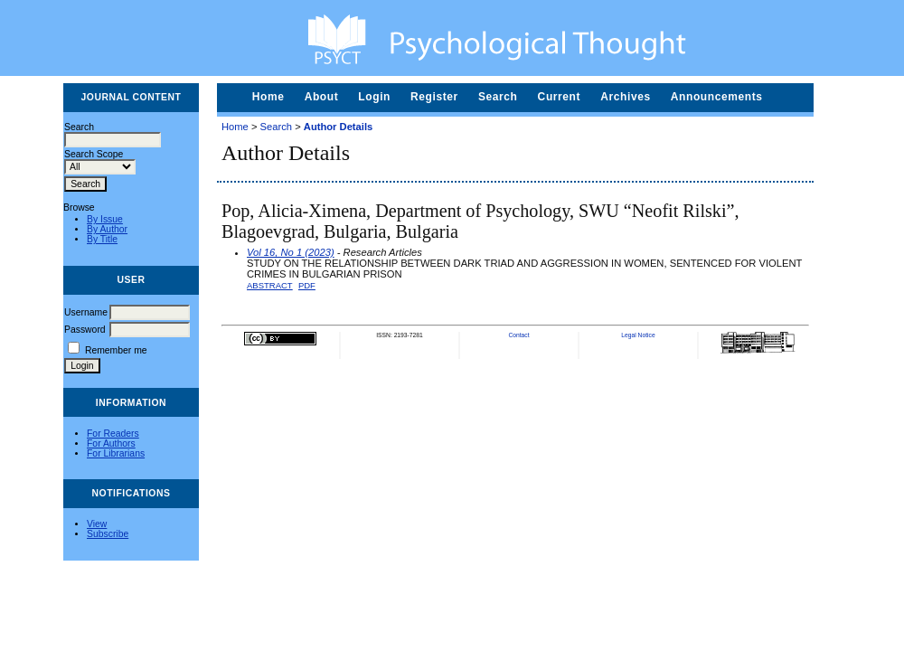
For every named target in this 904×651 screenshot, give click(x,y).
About (322, 96)
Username (86, 312)
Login (374, 96)
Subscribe (107, 534)
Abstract (270, 285)
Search (498, 96)
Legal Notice (637, 335)
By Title (102, 239)
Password (85, 330)
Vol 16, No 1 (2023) (290, 252)
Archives (625, 96)
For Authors (111, 443)
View (97, 524)
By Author (107, 229)
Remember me (116, 350)
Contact (518, 335)
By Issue (105, 219)
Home (268, 96)
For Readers (113, 434)
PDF (306, 285)
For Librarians (116, 453)
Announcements (717, 96)
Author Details (338, 126)
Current (559, 96)
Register (434, 96)
